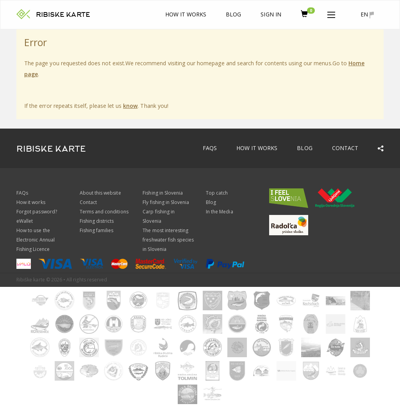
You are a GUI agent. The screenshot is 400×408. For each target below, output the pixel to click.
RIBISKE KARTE (63, 14)
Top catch (217, 193)
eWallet (24, 221)
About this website (100, 193)
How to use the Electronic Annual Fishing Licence (35, 239)
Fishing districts (97, 221)
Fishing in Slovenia (163, 193)
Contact (345, 148)
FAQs (210, 148)
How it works (186, 14)
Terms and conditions (104, 211)
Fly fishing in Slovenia (166, 202)
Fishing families (97, 230)
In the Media (219, 211)
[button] (331, 13)
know (130, 105)
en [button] (367, 14)
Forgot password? (36, 211)
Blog (233, 14)
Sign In (271, 14)
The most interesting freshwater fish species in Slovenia (168, 239)
